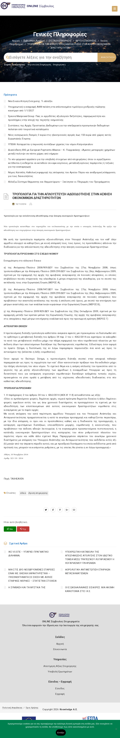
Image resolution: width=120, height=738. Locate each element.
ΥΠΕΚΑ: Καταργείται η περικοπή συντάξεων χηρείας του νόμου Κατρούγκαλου (50, 144)
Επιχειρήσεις (59, 64)
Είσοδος (60, 688)
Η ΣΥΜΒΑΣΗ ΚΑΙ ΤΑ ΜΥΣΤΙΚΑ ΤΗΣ (26, 587)
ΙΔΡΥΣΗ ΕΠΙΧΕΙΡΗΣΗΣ (86, 41)
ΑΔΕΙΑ (23, 493)
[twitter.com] (46, 509)
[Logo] (60, 616)
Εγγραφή (60, 694)
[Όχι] (116, 730)
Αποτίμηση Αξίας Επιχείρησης (59, 666)
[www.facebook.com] (53, 509)
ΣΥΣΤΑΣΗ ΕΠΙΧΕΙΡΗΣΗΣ (60, 41)
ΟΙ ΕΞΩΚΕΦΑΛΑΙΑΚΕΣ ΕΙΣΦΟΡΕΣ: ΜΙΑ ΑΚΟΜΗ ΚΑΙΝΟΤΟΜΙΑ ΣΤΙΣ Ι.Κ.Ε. (89, 589)
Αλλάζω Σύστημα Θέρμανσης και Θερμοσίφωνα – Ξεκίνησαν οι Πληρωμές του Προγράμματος (59, 181)
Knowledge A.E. (69, 709)
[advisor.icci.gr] (74, 509)
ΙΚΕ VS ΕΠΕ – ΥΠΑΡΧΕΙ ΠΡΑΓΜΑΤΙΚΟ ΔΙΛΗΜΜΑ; (28, 553)
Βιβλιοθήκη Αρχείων (34, 41)
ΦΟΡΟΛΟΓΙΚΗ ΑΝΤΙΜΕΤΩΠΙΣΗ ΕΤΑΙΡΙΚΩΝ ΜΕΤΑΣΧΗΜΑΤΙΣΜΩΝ (87, 571)
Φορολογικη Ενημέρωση (39, 64)
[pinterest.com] (60, 509)
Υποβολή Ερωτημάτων (60, 671)
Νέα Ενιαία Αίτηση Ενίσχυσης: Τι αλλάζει (30, 101)
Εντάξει (60, 732)
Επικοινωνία (60, 649)
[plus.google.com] (67, 509)
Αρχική (16, 41)
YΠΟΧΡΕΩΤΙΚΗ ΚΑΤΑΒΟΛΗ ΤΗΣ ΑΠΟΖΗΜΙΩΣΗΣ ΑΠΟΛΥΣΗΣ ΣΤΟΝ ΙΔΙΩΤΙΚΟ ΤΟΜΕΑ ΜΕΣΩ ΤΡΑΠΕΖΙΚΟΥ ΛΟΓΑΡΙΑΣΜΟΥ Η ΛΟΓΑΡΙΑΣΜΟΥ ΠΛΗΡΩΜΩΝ (89, 557)
